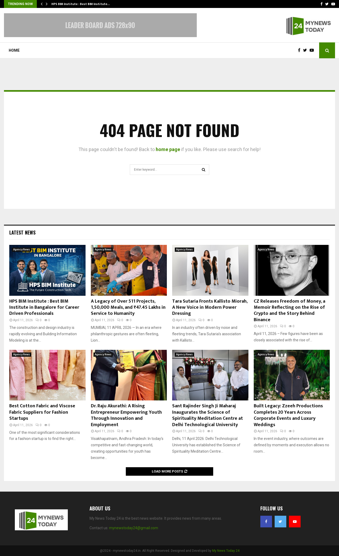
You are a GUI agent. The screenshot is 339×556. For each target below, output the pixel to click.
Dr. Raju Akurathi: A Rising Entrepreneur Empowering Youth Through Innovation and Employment (126, 415)
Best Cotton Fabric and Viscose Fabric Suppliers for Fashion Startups (42, 412)
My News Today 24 (225, 551)
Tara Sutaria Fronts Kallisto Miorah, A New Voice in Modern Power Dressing (209, 307)
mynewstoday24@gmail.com (133, 528)
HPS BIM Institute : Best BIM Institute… (80, 4)
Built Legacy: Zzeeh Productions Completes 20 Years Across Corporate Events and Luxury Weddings (288, 415)
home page (168, 149)
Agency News (21, 249)
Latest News (22, 232)
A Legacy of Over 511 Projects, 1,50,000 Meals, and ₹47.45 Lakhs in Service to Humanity (128, 307)
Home (14, 50)
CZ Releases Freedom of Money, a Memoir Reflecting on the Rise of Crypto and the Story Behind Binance (289, 310)
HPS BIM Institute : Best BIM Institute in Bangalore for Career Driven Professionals (44, 307)
